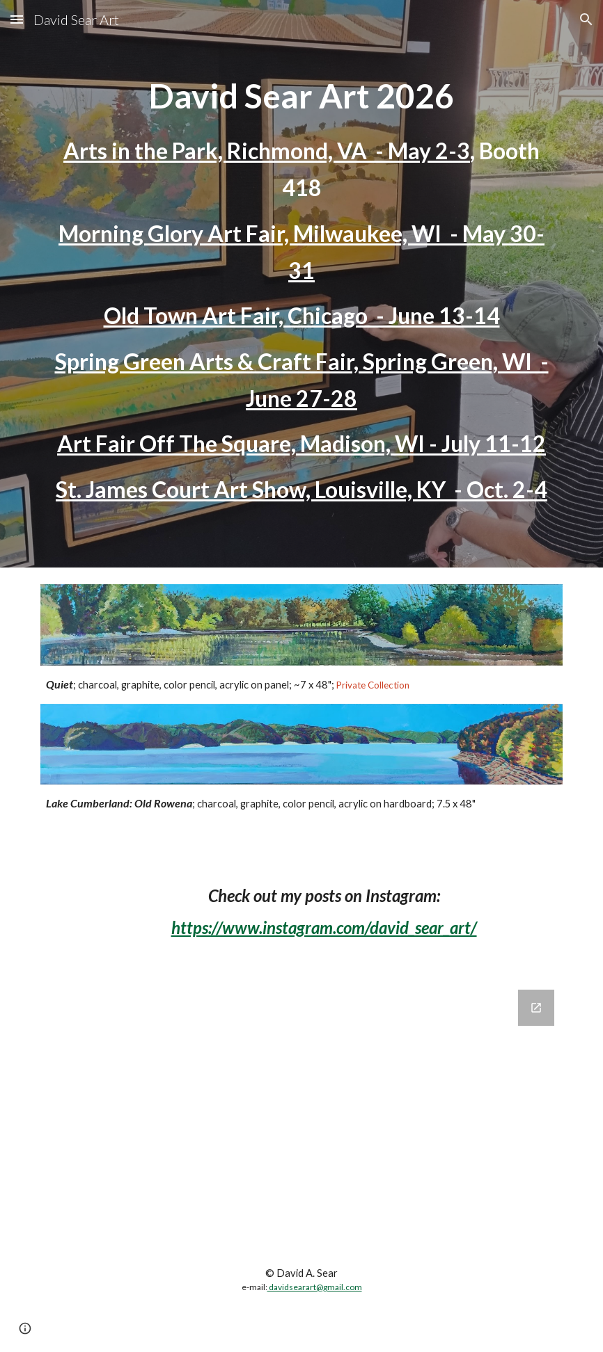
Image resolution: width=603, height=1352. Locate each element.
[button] (16, 19)
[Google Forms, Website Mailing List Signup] (301, 1108)
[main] (301, 284)
